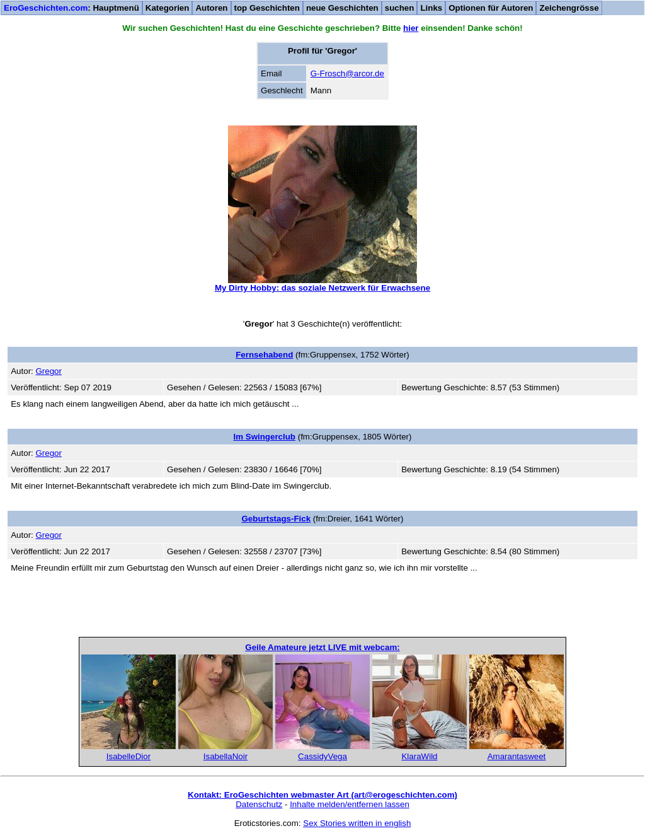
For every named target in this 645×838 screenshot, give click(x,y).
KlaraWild (419, 756)
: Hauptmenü (71, 8)
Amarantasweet (517, 756)
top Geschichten (267, 8)
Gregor (48, 371)
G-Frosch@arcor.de (347, 73)
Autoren (211, 8)
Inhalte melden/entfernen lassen (349, 804)
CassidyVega (322, 756)
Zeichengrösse (568, 8)
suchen (399, 8)
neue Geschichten (342, 8)
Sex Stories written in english (357, 823)
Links (431, 8)
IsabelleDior (128, 756)
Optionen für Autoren (490, 8)
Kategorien (168, 8)
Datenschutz (259, 804)
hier (410, 28)
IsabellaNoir (225, 756)
